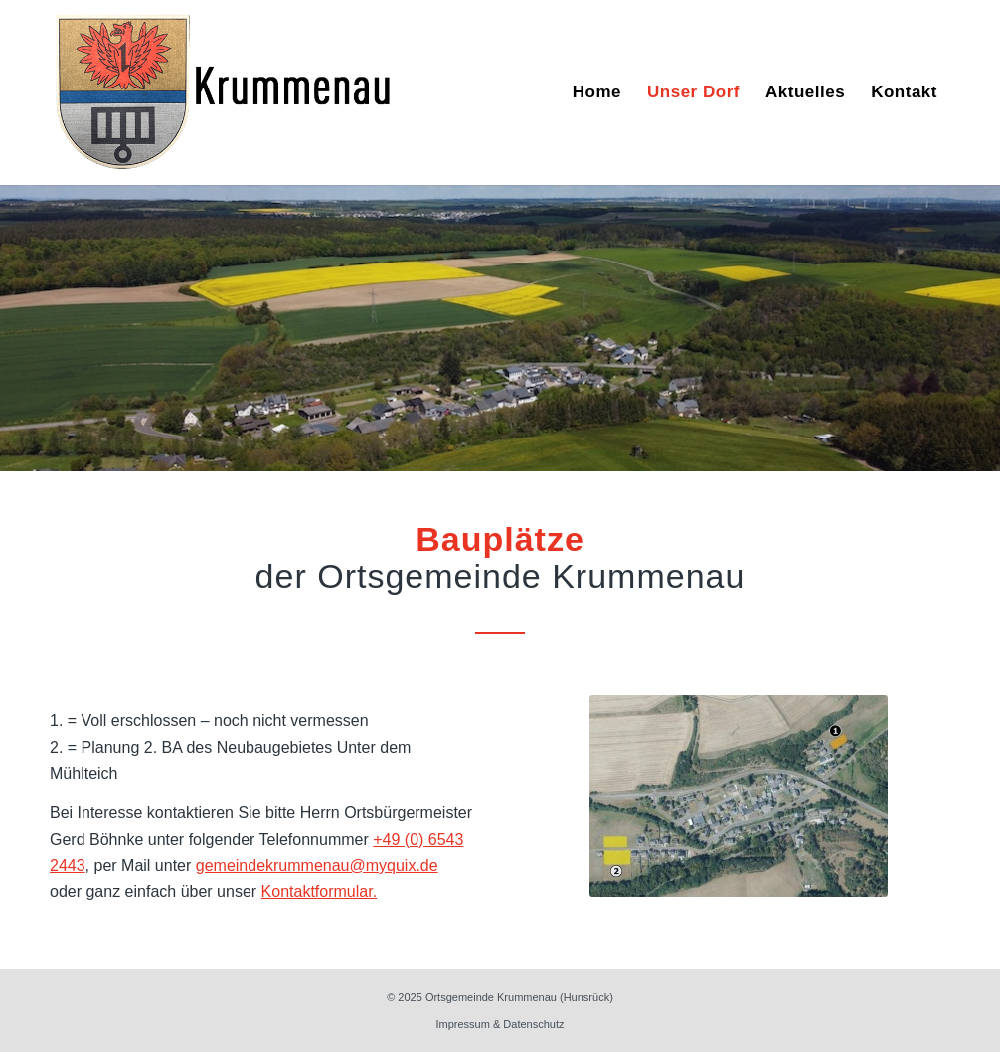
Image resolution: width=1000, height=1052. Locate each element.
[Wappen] (224, 92)
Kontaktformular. (319, 891)
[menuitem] (597, 92)
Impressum (462, 1024)
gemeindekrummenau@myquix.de (317, 865)
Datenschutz (533, 1024)
